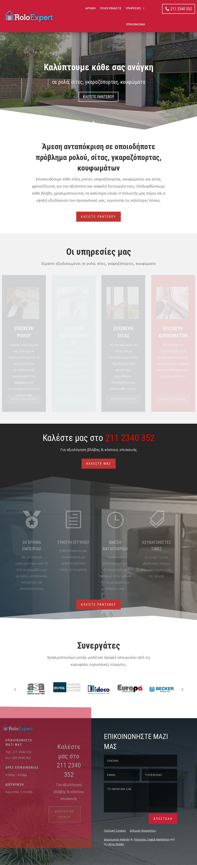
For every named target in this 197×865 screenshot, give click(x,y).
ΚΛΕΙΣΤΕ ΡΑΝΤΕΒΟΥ (98, 96)
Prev (15, 689)
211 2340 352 (181, 8)
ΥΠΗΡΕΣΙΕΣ (133, 8)
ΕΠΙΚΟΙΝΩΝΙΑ (135, 24)
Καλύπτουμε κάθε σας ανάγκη (98, 67)
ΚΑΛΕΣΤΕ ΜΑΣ (98, 463)
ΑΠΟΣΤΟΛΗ (162, 819)
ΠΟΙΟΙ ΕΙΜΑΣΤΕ (110, 8)
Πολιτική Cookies (115, 830)
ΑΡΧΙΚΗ (90, 8)
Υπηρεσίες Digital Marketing (151, 839)
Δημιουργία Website (117, 839)
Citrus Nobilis (115, 844)
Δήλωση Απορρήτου (143, 830)
